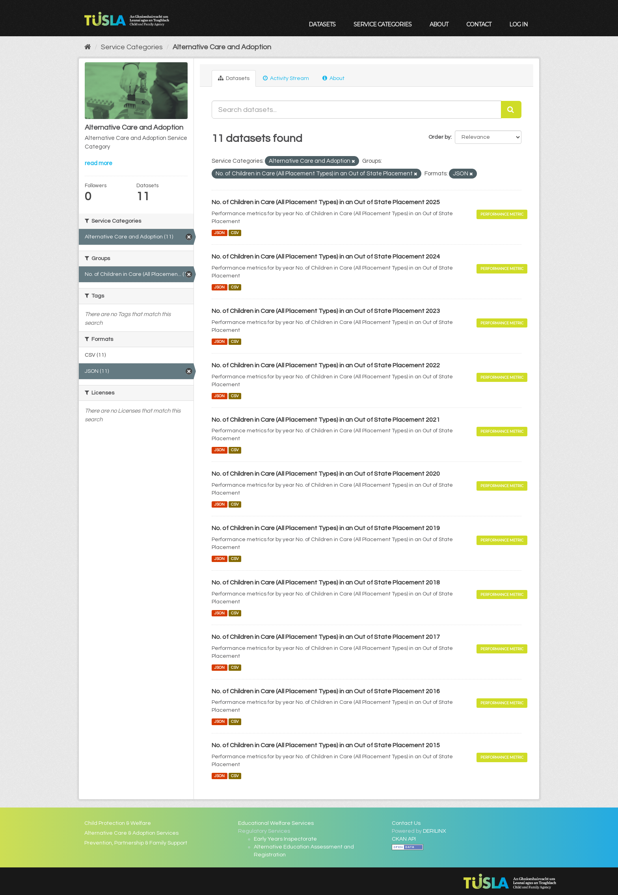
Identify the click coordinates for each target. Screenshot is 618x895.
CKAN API (404, 839)
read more (98, 163)
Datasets (322, 24)
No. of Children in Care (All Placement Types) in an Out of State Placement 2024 (326, 256)
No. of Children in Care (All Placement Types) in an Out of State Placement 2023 (326, 311)
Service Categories (382, 24)
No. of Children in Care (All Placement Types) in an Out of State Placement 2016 (326, 691)
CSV (235, 233)
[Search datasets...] (356, 109)
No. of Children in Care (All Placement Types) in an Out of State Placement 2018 (326, 582)
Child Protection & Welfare (117, 823)
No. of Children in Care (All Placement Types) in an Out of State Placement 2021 (326, 420)
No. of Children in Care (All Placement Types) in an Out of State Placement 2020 (326, 474)
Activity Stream (286, 78)
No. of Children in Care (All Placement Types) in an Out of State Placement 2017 (326, 637)
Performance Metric (501, 214)
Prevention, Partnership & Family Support (135, 843)
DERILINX (434, 831)
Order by (439, 137)
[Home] (87, 47)
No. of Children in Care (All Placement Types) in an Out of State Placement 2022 (326, 365)
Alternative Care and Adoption (222, 47)
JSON (219, 233)
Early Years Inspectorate (285, 839)
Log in (518, 24)
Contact (478, 24)
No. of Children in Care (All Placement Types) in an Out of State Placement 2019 (326, 528)
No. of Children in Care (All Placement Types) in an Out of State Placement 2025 (326, 202)
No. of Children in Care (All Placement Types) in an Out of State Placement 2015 (326, 745)
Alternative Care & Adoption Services (131, 833)
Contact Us (406, 823)
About (439, 24)
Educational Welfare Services (276, 823)
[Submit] (511, 109)
